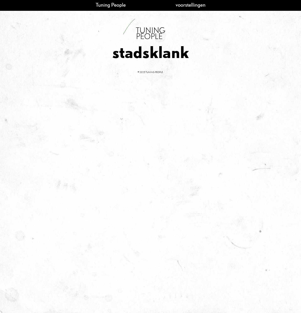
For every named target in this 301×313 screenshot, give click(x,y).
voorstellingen (190, 4)
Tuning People (111, 4)
